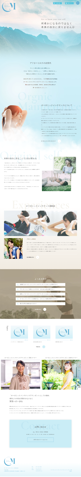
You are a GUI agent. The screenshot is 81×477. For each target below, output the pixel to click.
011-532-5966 (42, 432)
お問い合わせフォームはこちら (40, 440)
